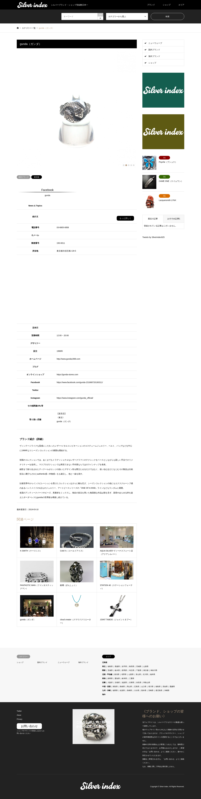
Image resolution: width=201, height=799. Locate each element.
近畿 (104, 682)
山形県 (145, 666)
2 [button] (126, 165)
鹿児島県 (158, 690)
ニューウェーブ (155, 43)
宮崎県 (150, 690)
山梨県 (131, 674)
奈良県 (138, 682)
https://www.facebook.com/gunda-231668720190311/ (80, 382)
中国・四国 (106, 687)
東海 (104, 678)
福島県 (110, 666)
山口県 (143, 687)
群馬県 (124, 670)
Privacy (19, 719)
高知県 (165, 687)
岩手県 (124, 666)
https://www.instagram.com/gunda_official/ (75, 398)
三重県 (131, 678)
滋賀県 (124, 682)
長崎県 (129, 690)
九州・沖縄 (106, 690)
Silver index (164, 787)
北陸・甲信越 (107, 674)
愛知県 (117, 678)
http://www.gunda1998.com (68, 359)
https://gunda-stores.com (67, 374)
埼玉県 (131, 670)
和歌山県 (146, 682)
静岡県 (110, 678)
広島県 (136, 687)
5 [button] (134, 165)
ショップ (167, 5)
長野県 (123, 674)
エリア (181, 5)
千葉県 (138, 670)
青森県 (117, 666)
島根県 (122, 687)
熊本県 (143, 690)
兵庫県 (131, 682)
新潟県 (116, 674)
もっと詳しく (125, 218)
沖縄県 (166, 690)
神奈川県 (153, 670)
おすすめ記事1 (173, 219)
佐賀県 (122, 690)
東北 (104, 666)
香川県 (150, 687)
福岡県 (115, 690)
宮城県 (138, 666)
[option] (77, 108)
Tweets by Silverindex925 (153, 237)
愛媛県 (172, 687)
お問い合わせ (29, 726)
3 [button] (129, 165)
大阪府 (110, 682)
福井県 (152, 674)
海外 (104, 694)
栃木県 (117, 670)
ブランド (151, 5)
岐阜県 (124, 678)
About (19, 715)
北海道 (104, 662)
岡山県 (129, 687)
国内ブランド (24, 177)
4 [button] (131, 165)
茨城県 (110, 670)
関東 (104, 670)
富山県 (138, 674)
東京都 (36, 177)
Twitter (19, 711)
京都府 (117, 682)
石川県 (145, 674)
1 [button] (124, 165)
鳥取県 (115, 687)
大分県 (136, 690)
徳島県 (158, 687)
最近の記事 (153, 219)
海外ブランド (154, 56)
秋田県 (131, 666)
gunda (47, 195)
